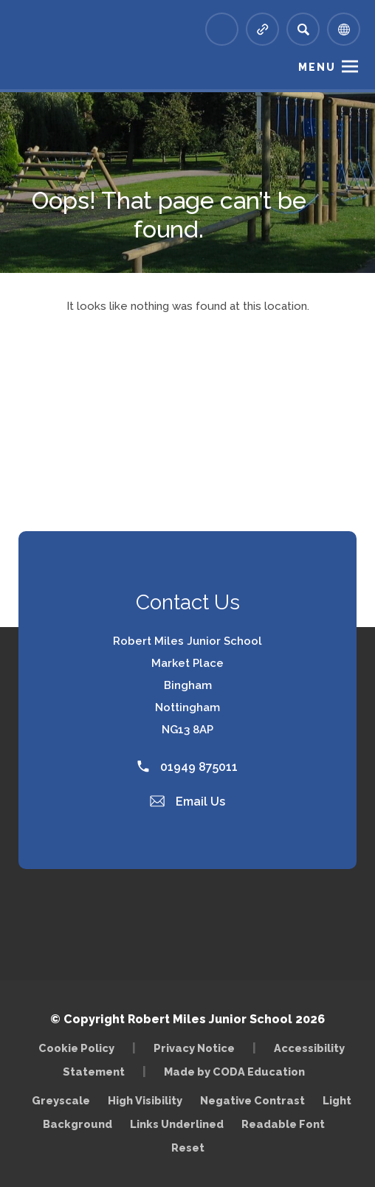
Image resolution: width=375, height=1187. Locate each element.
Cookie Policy (76, 1048)
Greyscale (61, 1100)
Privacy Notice (194, 1048)
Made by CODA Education (234, 1071)
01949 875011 (187, 767)
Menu (317, 67)
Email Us (187, 802)
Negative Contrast (252, 1100)
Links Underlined (177, 1124)
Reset (187, 1147)
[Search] (303, 29)
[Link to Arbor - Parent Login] (221, 29)
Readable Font (283, 1124)
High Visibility (145, 1100)
